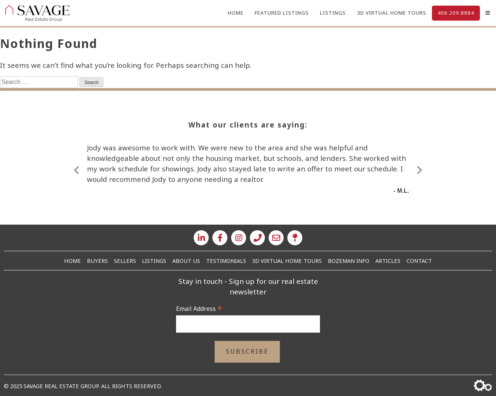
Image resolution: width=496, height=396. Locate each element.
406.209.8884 (456, 12)
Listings (333, 12)
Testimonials (226, 260)
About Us (186, 260)
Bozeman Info (348, 260)
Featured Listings (282, 12)
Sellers (125, 260)
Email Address (199, 308)
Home (236, 12)
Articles (387, 260)
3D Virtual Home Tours (391, 12)
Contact (419, 260)
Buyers (97, 260)
